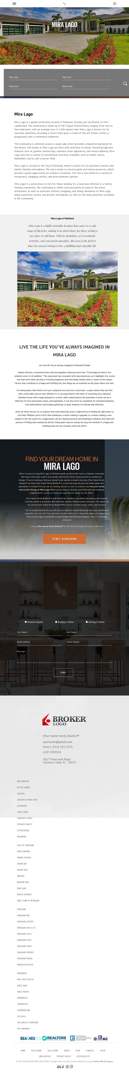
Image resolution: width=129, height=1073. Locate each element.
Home (23, 1051)
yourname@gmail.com (57, 742)
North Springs (24, 894)
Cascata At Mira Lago (27, 800)
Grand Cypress (24, 858)
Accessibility (83, 1056)
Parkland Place (24, 946)
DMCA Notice (45, 1056)
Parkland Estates (25, 922)
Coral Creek (22, 812)
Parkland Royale (25, 958)
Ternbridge (22, 1004)
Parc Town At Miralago (28, 901)
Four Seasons (23, 851)
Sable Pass (22, 986)
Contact (90, 1051)
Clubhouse (22, 806)
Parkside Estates (25, 965)
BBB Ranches (23, 781)
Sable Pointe (23, 992)
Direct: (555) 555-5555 (58, 747)
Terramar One (23, 1010)
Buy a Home (36, 1051)
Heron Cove (22, 870)
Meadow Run (23, 882)
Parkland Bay (23, 915)
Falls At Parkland (25, 845)
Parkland (21, 909)
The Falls (21, 1016)
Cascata (21, 794)
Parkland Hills (24, 934)
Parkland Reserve (25, 952)
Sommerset (22, 998)
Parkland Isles (24, 940)
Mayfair (20, 876)
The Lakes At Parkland (27, 1022)
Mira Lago (21, 888)
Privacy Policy (64, 1056)
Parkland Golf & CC (26, 928)
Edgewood (21, 837)
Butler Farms (23, 787)
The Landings (23, 1029)
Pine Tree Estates (25, 979)
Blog (78, 1051)
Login (102, 1051)
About (67, 1051)
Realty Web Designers (103, 1061)
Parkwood (22, 973)
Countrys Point (25, 818)
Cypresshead (23, 830)
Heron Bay (22, 864)
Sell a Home (53, 1051)
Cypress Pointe (24, 824)
